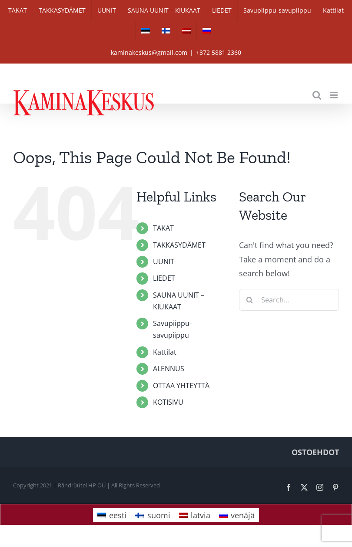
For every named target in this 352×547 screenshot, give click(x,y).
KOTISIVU (168, 402)
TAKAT (163, 228)
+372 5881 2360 (218, 52)
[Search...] (289, 300)
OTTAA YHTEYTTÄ (181, 385)
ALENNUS (168, 368)
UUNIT (163, 261)
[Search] (250, 300)
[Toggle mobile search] (316, 95)
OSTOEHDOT (315, 452)
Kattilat (164, 352)
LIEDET (164, 278)
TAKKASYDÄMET (179, 245)
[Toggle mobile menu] (334, 95)
